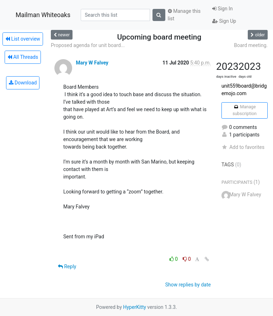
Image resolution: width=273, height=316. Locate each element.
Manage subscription (244, 110)
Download (23, 83)
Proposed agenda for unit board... (88, 45)
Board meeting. (251, 45)
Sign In (222, 8)
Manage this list (184, 14)
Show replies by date (188, 284)
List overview (22, 39)
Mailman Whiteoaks (43, 15)
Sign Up (224, 21)
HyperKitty (134, 307)
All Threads (22, 57)
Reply (67, 266)
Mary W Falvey (92, 63)
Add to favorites (242, 147)
